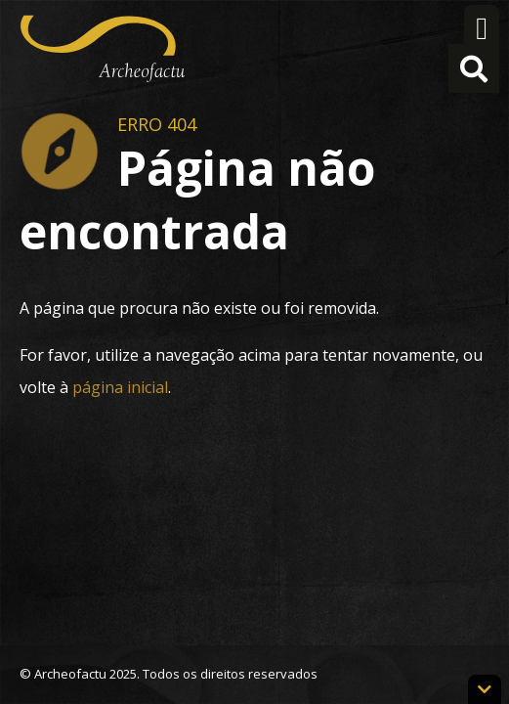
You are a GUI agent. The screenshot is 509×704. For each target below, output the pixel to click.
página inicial (120, 387)
